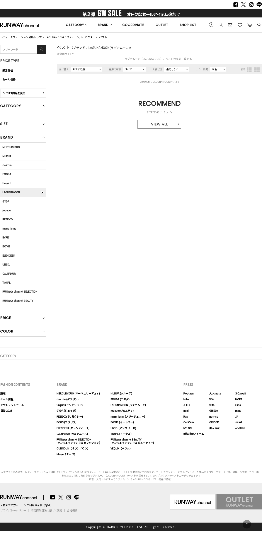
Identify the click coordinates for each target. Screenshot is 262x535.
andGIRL (240, 428)
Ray (185, 416)
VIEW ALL (159, 124)
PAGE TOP (247, 524)
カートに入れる (249, 24)
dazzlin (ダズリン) (67, 399)
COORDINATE (133, 25)
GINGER (214, 422)
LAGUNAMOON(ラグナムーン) (63, 37)
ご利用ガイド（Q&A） (40, 505)
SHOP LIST (188, 25)
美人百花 (214, 428)
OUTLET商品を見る (14, 93)
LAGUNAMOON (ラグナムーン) (128, 405)
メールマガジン (230, 24)
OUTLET (162, 25)
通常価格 (7, 70)
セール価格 (8, 79)
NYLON (187, 428)
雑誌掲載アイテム (193, 434)
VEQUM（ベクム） (121, 448)
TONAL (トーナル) (121, 434)
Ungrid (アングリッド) (69, 405)
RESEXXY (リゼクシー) (69, 416)
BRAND (103, 25)
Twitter (243, 4)
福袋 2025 (6, 410)
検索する (259, 24)
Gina (238, 405)
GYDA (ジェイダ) (66, 410)
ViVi (211, 399)
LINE (259, 4)
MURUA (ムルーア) (121, 393)
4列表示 (257, 69)
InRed (186, 399)
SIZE (4, 124)
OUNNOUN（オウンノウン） (73, 448)
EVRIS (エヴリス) (66, 422)
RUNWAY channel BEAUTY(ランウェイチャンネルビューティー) (132, 440)
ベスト (103, 37)
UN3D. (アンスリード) (123, 428)
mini (186, 410)
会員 (220, 24)
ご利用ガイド (211, 24)
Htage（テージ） (66, 454)
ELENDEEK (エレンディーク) (72, 428)
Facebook (235, 4)
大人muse (215, 393)
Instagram (251, 4)
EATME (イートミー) (122, 422)
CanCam (188, 422)
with (211, 405)
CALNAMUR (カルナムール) (72, 434)
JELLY (186, 405)
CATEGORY (75, 25)
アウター (90, 37)
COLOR (6, 332)
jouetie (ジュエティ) (122, 410)
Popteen (188, 393)
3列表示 (249, 69)
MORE (238, 399)
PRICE (5, 318)
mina (238, 410)
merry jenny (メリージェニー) (128, 416)
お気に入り (240, 24)
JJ (236, 416)
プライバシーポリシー (13, 510)
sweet (238, 422)
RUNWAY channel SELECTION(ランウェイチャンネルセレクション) (78, 440)
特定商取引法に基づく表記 (46, 510)
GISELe (213, 410)
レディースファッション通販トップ (21, 37)
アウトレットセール (12, 405)
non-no (213, 416)
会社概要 (72, 510)
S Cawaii (240, 393)
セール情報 (6, 399)
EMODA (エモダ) (120, 399)
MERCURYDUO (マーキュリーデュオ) (78, 393)
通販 (2, 393)
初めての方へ (11, 505)
